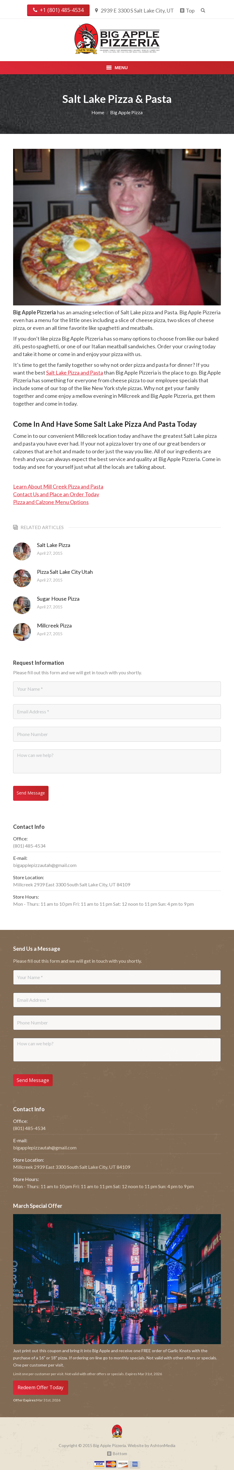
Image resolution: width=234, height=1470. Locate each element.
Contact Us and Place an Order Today (56, 494)
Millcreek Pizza (54, 625)
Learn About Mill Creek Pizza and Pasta (58, 486)
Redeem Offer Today (40, 1382)
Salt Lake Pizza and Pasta (74, 372)
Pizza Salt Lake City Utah (65, 571)
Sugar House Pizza (58, 598)
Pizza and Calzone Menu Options (51, 502)
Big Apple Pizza (126, 112)
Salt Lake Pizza (53, 545)
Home (97, 112)
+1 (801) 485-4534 (58, 10)
